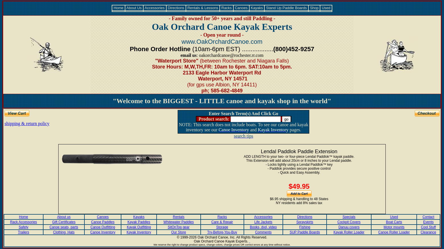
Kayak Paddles (138, 222)
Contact (428, 217)
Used (326, 8)
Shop (314, 8)
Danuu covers (349, 227)
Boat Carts (394, 222)
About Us (134, 8)
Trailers (23, 232)
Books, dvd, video (263, 227)
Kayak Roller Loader (348, 232)
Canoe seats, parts (63, 227)
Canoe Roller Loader (394, 232)
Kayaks (257, 8)
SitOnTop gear (179, 227)
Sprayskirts (304, 222)
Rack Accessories (23, 222)
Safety (23, 227)
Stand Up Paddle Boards (286, 8)
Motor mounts (394, 227)
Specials (349, 217)
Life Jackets (263, 222)
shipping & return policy (27, 123)
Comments (263, 232)
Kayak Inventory (138, 232)
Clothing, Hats (63, 232)
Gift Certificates (63, 222)
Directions (176, 8)
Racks (226, 8)
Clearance (428, 232)
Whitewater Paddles (178, 222)
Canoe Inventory (102, 232)
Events (428, 222)
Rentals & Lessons (202, 8)
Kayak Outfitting (139, 227)
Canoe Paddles (103, 222)
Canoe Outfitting (102, 227)
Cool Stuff (428, 227)
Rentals (178, 217)
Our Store (178, 232)
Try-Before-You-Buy (222, 232)
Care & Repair (222, 222)
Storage (222, 227)
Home (119, 8)
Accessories (155, 8)
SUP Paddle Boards (305, 232)
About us (63, 217)
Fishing (304, 227)
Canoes (241, 8)
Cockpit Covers (348, 222)
